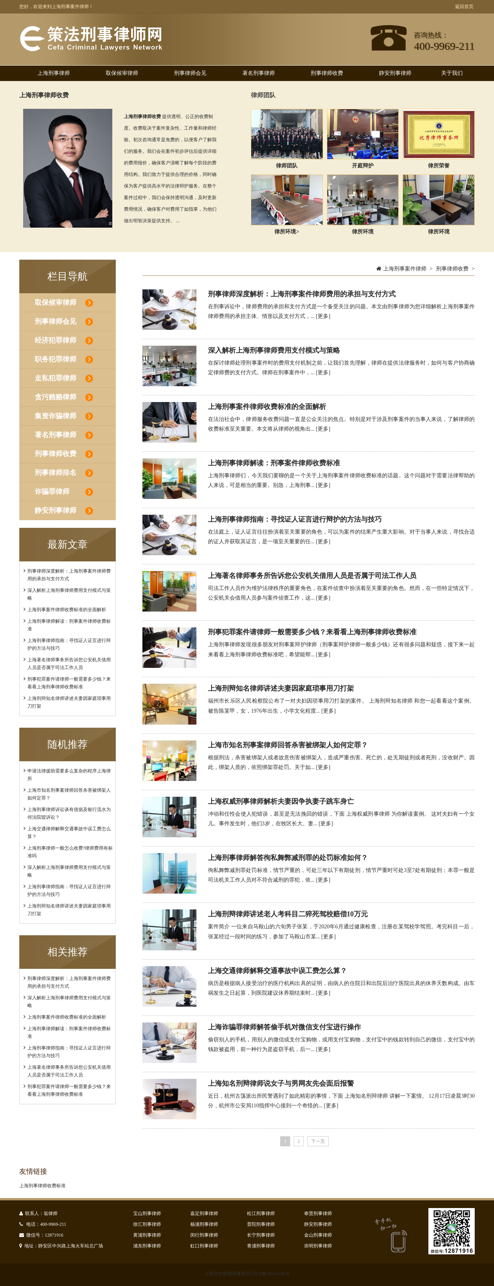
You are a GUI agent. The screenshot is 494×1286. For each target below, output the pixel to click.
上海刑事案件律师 (404, 269)
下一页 (318, 1141)
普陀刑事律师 (261, 1224)
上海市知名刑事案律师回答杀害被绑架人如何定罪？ (288, 745)
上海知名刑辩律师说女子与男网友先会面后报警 (281, 1083)
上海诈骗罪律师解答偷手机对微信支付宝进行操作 (284, 1027)
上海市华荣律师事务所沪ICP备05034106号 (247, 1273)
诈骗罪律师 (52, 491)
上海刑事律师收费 (44, 95)
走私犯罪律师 (55, 378)
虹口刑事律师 (204, 1246)
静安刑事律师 (395, 73)
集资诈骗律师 (55, 416)
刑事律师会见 (190, 73)
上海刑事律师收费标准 (42, 1185)
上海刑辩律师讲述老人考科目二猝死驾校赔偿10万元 (288, 914)
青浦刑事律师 (261, 1246)
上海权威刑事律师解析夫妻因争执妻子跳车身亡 (281, 801)
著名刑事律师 (258, 73)
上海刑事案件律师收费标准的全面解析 (66, 609)
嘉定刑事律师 (204, 1213)
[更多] (323, 316)
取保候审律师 (122, 73)
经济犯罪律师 (55, 340)
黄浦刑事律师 (147, 1235)
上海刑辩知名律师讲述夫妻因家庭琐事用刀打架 (281, 688)
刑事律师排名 (55, 473)
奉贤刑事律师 (318, 1213)
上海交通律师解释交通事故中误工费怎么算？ (277, 971)
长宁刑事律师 (261, 1235)
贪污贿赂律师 (55, 397)
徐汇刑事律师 (147, 1224)
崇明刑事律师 (318, 1246)
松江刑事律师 (261, 1213)
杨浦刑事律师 (204, 1224)
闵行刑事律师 (204, 1235)
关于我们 (452, 73)
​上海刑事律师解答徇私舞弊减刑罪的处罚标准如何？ (288, 858)
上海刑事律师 (53, 73)
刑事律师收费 (327, 73)
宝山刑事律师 (147, 1213)
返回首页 (464, 6)
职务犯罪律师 (55, 359)
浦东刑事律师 (147, 1246)
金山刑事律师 (318, 1235)
